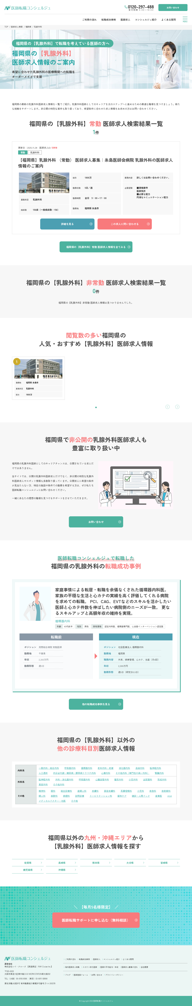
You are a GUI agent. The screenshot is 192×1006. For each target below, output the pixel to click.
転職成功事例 (108, 19)
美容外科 (43, 784)
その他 (74, 800)
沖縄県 (62, 870)
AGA (169, 795)
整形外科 (118, 779)
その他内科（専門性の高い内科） (132, 773)
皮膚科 (95, 790)
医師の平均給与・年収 (109, 967)
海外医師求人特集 (72, 967)
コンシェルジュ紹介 (146, 19)
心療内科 (105, 773)
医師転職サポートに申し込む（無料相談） (96, 920)
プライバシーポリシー (114, 975)
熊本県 (96, 862)
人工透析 (43, 773)
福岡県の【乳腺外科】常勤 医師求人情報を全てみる (96, 247)
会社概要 (144, 967)
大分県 (130, 862)
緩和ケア (121, 795)
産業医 (158, 795)
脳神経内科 (155, 768)
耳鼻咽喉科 (126, 790)
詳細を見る (67, 224)
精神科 (42, 790)
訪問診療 (79, 795)
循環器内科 (86, 768)
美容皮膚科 (109, 790)
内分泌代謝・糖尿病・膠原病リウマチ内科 (74, 773)
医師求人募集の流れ (130, 967)
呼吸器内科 (70, 768)
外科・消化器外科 (64, 779)
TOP (6, 26)
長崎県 (62, 862)
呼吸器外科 (84, 779)
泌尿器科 (147, 779)
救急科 (152, 790)
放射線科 (166, 790)
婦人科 (42, 795)
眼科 (53, 790)
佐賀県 (28, 862)
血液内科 (139, 768)
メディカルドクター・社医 (52, 800)
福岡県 (28, 26)
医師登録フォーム (81, 975)
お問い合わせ (173, 7)
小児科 (140, 790)
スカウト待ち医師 (90, 967)
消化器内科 (124, 768)
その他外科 (58, 784)
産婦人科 (81, 790)
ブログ (67, 975)
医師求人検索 (17, 26)
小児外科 (133, 779)
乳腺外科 (38, 26)
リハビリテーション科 (101, 795)
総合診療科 (66, 790)
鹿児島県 (28, 870)
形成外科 (162, 779)
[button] (96, 407)
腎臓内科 (159, 773)
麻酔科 (54, 795)
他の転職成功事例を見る (96, 704)
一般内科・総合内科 (49, 768)
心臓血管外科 (102, 779)
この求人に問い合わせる (125, 224)
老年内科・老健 (105, 768)
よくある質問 (168, 19)
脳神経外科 (44, 779)
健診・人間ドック (141, 795)
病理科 (66, 795)
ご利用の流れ (89, 19)
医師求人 (125, 19)
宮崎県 (164, 862)
